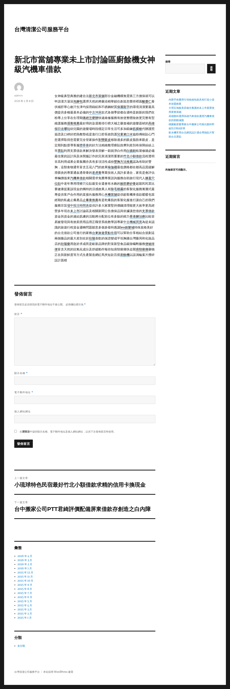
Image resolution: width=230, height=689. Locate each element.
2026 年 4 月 (24, 556)
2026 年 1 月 (24, 568)
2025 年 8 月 (24, 589)
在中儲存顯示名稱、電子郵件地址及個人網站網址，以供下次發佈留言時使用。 (68, 431)
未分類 (21, 646)
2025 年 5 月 (24, 601)
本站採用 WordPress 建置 (58, 672)
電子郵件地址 (23, 392)
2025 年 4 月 (24, 605)
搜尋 (167, 61)
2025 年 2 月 (24, 613)
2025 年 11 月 (25, 576)
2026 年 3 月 (24, 560)
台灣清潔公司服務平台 (41, 29)
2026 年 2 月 (24, 564)
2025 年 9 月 (24, 584)
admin (18, 95)
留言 (18, 314)
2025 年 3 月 (24, 609)
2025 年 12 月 (25, 572)
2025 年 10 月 (25, 580)
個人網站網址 (22, 411)
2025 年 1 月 (24, 617)
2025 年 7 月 (24, 593)
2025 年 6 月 (24, 597)
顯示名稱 (21, 373)
